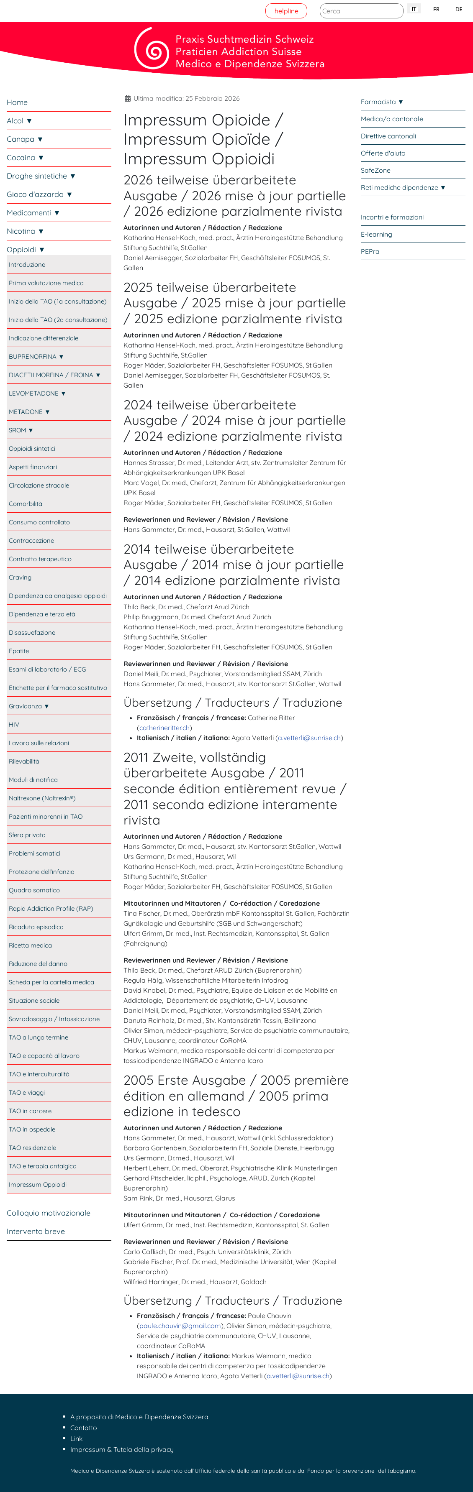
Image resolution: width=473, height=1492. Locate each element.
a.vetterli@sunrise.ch (309, 737)
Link (76, 1438)
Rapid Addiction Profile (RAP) (51, 908)
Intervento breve (36, 1231)
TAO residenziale (32, 1148)
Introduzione (27, 264)
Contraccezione (31, 540)
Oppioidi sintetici (32, 448)
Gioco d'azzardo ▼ (40, 194)
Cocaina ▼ (26, 157)
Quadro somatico (34, 890)
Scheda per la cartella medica (51, 982)
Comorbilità (25, 504)
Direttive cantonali (388, 136)
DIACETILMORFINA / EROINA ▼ (55, 375)
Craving (20, 577)
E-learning (376, 234)
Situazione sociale (34, 1000)
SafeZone (376, 170)
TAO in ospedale (32, 1129)
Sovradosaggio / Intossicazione (54, 1019)
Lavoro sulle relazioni (39, 743)
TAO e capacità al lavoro (44, 1056)
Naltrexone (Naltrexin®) (42, 798)
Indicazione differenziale (43, 338)
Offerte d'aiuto (383, 153)
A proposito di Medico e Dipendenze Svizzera (139, 1417)
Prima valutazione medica (46, 283)
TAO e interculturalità (39, 1074)
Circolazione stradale (39, 485)
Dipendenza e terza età (42, 614)
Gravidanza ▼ (29, 706)
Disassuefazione (32, 632)
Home (17, 102)
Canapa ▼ (25, 139)
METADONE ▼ (30, 412)
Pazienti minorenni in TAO (45, 816)
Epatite (19, 651)
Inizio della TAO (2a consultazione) (58, 320)
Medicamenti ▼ (34, 212)
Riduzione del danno (38, 964)
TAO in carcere (30, 1111)
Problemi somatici (34, 853)
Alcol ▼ (20, 120)
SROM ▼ (21, 430)
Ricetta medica (30, 945)
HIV (14, 724)
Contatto (83, 1427)
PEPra (370, 251)
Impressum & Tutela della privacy (122, 1449)
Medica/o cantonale (392, 119)
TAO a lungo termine (38, 1037)
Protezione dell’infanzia (42, 872)
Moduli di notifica (33, 780)
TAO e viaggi (27, 1092)
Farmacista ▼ (382, 101)
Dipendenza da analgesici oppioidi (58, 596)
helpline (286, 11)
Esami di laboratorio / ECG (47, 669)
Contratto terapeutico (40, 559)
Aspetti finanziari (33, 467)
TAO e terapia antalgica (43, 1166)
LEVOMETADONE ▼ (38, 393)
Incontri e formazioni (392, 217)
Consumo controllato (39, 522)
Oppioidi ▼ (26, 249)
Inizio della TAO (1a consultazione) (58, 301)
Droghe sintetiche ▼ (42, 176)
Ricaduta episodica (36, 927)
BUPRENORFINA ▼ (36, 356)
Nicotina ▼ (26, 231)
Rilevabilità (24, 761)
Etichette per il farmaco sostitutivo (58, 688)
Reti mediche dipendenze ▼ (404, 187)
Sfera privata (27, 835)
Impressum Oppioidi (38, 1184)
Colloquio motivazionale (48, 1213)
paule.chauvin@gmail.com (180, 1325)
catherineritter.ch (164, 727)
